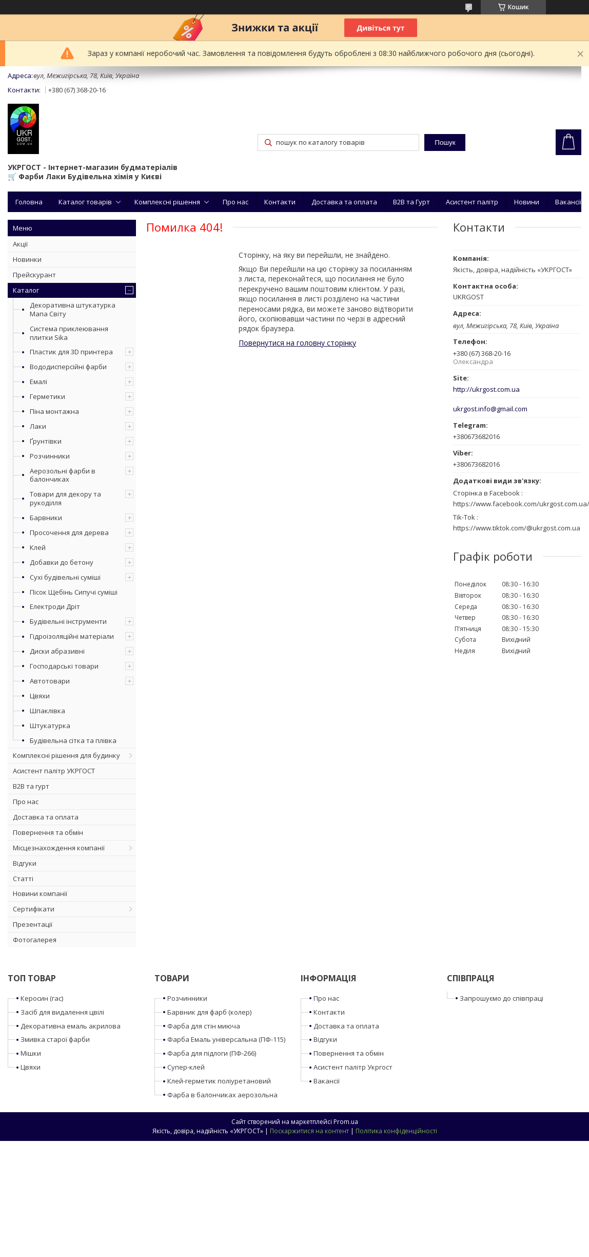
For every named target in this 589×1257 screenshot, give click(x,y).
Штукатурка (50, 725)
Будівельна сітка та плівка (73, 740)
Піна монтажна (54, 411)
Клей (38, 547)
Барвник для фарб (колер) (209, 1012)
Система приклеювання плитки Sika (69, 333)
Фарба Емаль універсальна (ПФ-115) (226, 1039)
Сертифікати (33, 908)
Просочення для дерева (69, 532)
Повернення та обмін (48, 832)
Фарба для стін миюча (203, 1026)
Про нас (235, 201)
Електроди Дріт (55, 606)
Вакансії (568, 201)
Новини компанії (40, 893)
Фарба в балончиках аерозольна (222, 1094)
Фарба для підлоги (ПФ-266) (211, 1053)
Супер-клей (186, 1067)
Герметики (47, 396)
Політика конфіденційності (396, 1131)
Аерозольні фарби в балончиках (62, 475)
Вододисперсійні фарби (68, 366)
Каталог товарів (85, 201)
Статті (23, 878)
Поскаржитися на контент (309, 1131)
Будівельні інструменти (68, 621)
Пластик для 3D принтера (71, 351)
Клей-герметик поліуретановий (219, 1080)
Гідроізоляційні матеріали (72, 636)
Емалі (38, 381)
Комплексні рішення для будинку (66, 755)
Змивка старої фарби (55, 1039)
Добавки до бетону (61, 562)
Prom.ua (345, 1121)
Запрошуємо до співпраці (501, 998)
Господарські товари (64, 666)
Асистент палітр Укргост (352, 1067)
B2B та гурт (31, 786)
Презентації (32, 924)
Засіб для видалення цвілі (62, 1012)
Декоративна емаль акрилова (71, 1026)
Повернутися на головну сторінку (297, 343)
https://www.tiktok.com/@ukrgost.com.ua (516, 527)
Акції (20, 244)
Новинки (27, 259)
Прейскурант (34, 274)
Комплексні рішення (167, 201)
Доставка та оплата (344, 201)
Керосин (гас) (42, 998)
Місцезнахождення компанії (59, 847)
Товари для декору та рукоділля (65, 498)
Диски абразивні (57, 651)
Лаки (38, 426)
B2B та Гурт (411, 201)
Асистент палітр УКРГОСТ (54, 770)
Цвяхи (40, 695)
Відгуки (24, 863)
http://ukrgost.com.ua (486, 389)
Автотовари (50, 680)
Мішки (31, 1053)
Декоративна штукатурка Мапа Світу (72, 309)
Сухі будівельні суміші (65, 577)
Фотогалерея (34, 939)
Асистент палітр (472, 201)
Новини (526, 201)
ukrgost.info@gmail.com (490, 409)
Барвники (46, 517)
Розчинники (50, 456)
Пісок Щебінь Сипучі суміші (73, 592)
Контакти (280, 201)
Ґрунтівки (46, 441)
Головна (29, 201)
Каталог (26, 290)
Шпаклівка (47, 710)
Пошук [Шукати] (445, 142)
